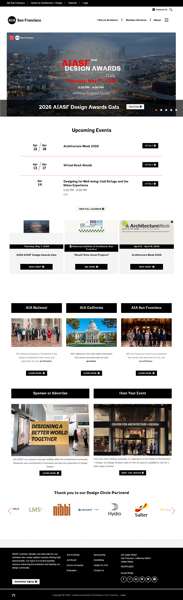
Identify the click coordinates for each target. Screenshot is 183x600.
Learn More (35, 373)
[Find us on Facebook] (123, 579)
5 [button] (176, 110)
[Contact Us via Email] (154, 579)
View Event (134, 107)
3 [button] (166, 110)
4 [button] (171, 110)
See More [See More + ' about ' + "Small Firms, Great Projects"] (90, 267)
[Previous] (10, 512)
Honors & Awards (74, 565)
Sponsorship (99, 555)
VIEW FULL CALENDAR (90, 209)
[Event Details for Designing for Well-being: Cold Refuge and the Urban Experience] (99, 186)
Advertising (99, 560)
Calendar (72, 3)
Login (85, 3)
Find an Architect (108, 20)
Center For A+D (101, 565)
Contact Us (99, 571)
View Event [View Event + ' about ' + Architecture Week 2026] (145, 267)
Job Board (71, 560)
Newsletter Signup (24, 581)
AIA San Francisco (16, 3)
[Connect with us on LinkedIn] (136, 579)
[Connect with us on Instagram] (142, 579)
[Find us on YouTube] (148, 579)
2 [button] (161, 110)
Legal (123, 595)
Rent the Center (131, 473)
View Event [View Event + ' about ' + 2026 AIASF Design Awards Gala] (35, 267)
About (157, 20)
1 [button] (156, 110)
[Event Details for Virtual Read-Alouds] (77, 166)
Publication (71, 571)
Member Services (136, 20)
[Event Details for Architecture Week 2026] (81, 146)
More (168, 20)
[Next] (173, 512)
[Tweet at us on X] (130, 579)
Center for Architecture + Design (46, 3)
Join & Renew (72, 555)
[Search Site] (171, 10)
